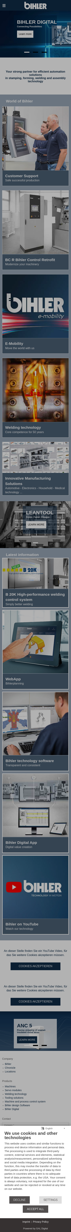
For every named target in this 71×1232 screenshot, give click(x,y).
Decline (19, 1199)
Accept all (35, 1209)
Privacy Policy (41, 1221)
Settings (50, 1199)
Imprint (26, 1221)
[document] (35, 1163)
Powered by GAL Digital (35, 1228)
